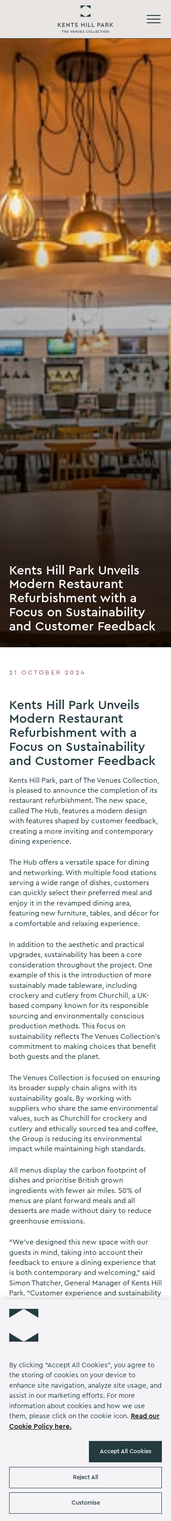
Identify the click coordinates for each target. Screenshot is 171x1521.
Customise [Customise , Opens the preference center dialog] (86, 1503)
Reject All (85, 1477)
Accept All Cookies (125, 1451)
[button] (23, 1323)
